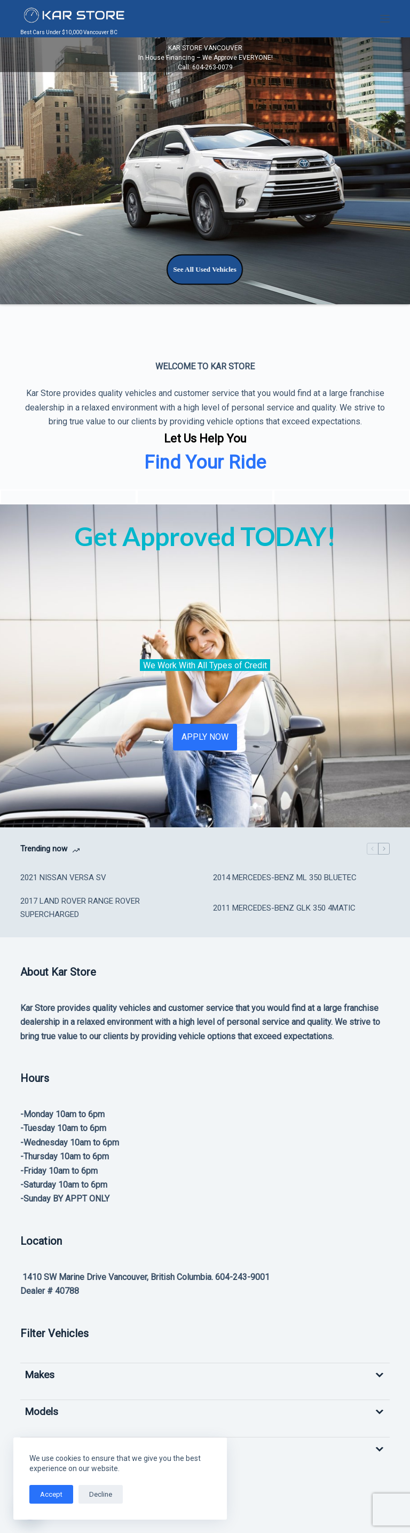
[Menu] (385, 18)
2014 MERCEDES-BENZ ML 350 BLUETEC (285, 877)
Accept (51, 1494)
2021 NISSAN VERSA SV (63, 877)
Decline (100, 1494)
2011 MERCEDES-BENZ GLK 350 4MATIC (284, 908)
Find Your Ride (205, 462)
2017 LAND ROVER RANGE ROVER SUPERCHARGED (80, 907)
